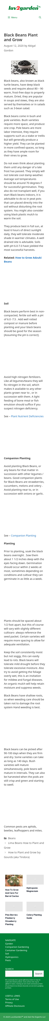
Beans (12, 838)
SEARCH (9, 968)
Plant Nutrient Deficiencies (27, 416)
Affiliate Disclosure (15, 1005)
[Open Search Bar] (40, 17)
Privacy (9, 1002)
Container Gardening (16, 950)
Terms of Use (12, 999)
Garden (9, 943)
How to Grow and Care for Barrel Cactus (12, 893)
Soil (7, 953)
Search (38, 973)
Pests (8, 960)
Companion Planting (23, 535)
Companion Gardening (17, 946)
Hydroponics (11, 956)
